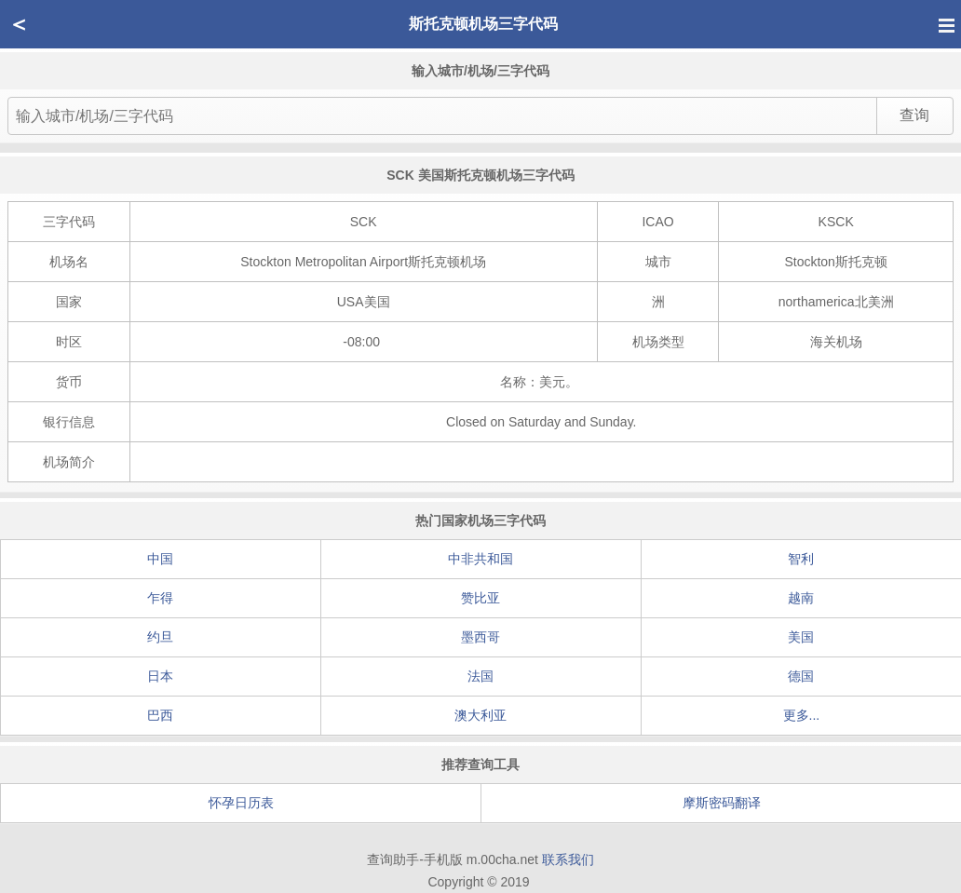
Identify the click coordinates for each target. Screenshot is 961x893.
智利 (801, 558)
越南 (801, 597)
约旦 (160, 636)
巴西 (160, 715)
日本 (160, 676)
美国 (801, 636)
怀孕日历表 (241, 802)
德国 (801, 676)
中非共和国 (480, 558)
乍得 (160, 597)
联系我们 (568, 859)
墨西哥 (480, 636)
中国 (160, 558)
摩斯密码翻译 (722, 802)
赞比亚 (480, 597)
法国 (480, 676)
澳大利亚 (480, 715)
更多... (801, 715)
